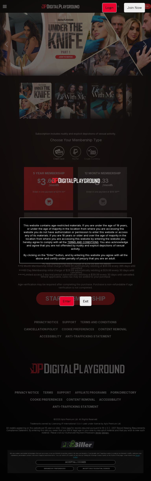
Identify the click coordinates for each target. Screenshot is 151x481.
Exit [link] (85, 301)
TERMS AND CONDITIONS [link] (83, 242)
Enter (67, 301)
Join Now (134, 8)
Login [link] (109, 8)
